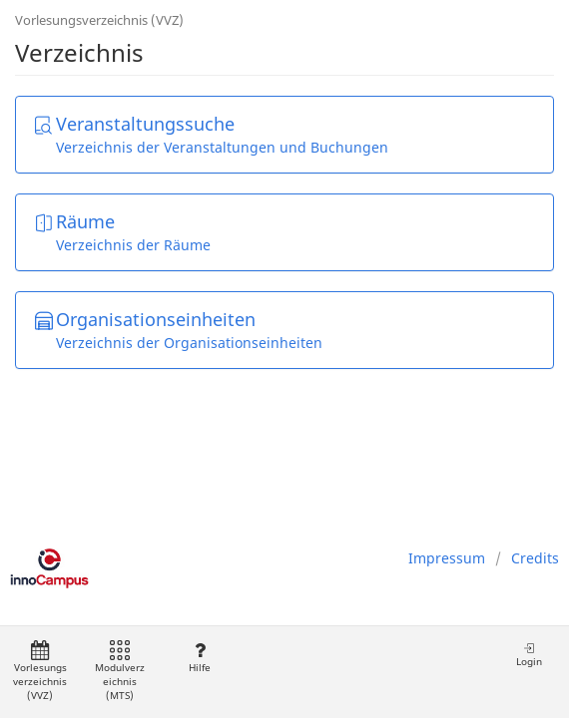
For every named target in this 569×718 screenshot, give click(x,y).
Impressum (446, 557)
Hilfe (199, 657)
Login (529, 654)
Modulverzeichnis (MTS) (120, 671)
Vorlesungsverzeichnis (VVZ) (99, 20)
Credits (535, 557)
